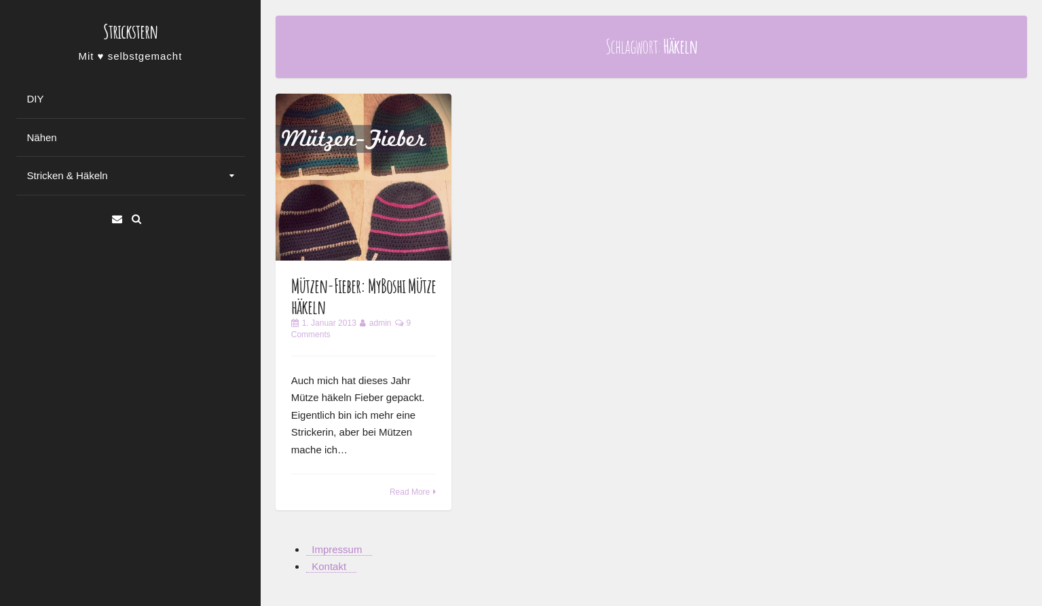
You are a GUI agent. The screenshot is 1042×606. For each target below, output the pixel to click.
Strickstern (130, 31)
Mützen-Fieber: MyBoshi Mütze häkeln (363, 296)
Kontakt (329, 566)
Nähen (42, 137)
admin (380, 323)
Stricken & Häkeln (67, 175)
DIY (35, 99)
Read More (410, 492)
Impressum (337, 549)
